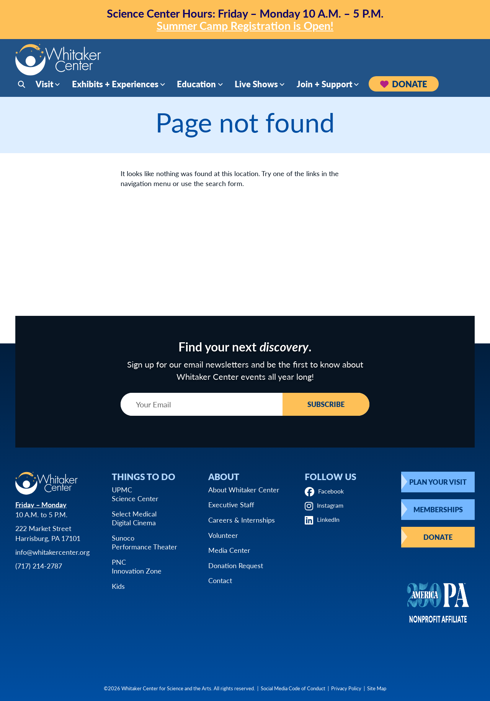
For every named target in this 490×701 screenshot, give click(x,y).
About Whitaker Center (243, 489)
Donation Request (235, 565)
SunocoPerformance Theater (144, 542)
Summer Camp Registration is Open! (245, 25)
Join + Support (324, 85)
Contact (220, 580)
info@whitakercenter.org (52, 552)
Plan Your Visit (438, 482)
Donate (403, 85)
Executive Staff (231, 504)
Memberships (438, 509)
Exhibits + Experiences (115, 85)
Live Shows (256, 85)
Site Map (376, 688)
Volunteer (223, 535)
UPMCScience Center (135, 494)
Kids (118, 586)
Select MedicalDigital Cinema (134, 518)
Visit (44, 85)
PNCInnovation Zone (137, 566)
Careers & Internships (241, 519)
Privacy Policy (346, 688)
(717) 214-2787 (38, 565)
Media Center (229, 550)
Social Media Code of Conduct (293, 688)
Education (196, 85)
